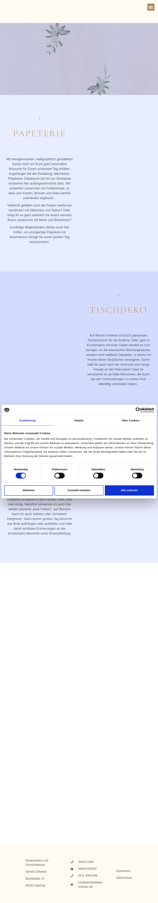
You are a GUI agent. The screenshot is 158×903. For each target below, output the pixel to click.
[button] (150, 7)
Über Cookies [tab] (131, 420)
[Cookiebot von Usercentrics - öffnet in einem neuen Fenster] (138, 410)
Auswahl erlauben (78, 490)
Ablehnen (29, 490)
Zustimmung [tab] (27, 420)
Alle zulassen (129, 490)
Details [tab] (79, 420)
